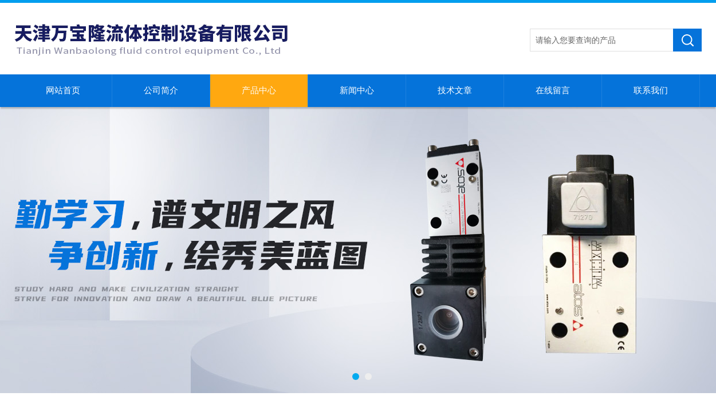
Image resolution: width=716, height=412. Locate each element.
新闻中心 (357, 90)
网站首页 (63, 90)
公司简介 (161, 90)
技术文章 (455, 90)
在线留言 (553, 90)
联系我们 (651, 90)
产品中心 (259, 90)
